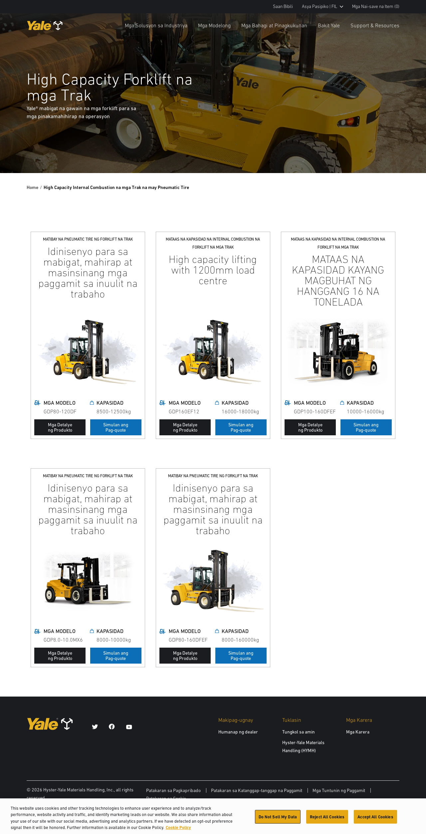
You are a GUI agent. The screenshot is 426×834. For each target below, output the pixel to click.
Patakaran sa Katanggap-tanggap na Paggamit (256, 790)
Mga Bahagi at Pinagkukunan (274, 25)
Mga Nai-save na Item (375, 6)
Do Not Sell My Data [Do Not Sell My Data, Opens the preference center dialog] (278, 819)
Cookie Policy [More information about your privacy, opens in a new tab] (178, 830)
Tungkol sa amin (298, 731)
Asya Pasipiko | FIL (322, 6)
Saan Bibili (283, 6)
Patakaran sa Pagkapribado (173, 790)
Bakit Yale (329, 25)
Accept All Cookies (375, 819)
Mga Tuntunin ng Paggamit (339, 790)
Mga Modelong (214, 25)
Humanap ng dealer (238, 731)
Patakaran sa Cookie (166, 798)
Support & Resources (374, 25)
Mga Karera (357, 731)
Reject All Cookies (327, 819)
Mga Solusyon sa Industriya (156, 25)
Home (32, 187)
